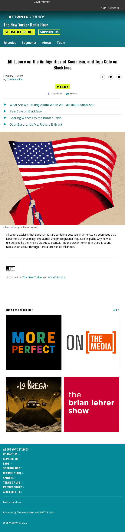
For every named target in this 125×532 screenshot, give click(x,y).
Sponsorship (12, 468)
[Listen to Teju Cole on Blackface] (6, 111)
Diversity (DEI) (13, 473)
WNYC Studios (57, 277)
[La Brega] (34, 405)
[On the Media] (92, 343)
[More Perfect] (34, 343)
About (46, 42)
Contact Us (11, 454)
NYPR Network (111, 8)
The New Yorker (32, 277)
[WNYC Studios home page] (31, 17)
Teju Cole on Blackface (26, 111)
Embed (71, 93)
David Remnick (14, 79)
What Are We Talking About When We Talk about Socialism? (52, 105)
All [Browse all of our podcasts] (116, 310)
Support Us (49, 31)
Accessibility (12, 492)
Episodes (9, 42)
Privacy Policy (13, 487)
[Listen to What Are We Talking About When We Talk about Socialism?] (6, 105)
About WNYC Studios (17, 449)
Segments (29, 42)
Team (61, 42)
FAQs (7, 463)
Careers (9, 477)
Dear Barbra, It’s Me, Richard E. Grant (36, 124)
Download (55, 93)
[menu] (5, 17)
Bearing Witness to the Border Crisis (35, 118)
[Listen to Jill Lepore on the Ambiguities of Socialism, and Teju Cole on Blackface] (62, 86)
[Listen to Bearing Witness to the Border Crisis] (6, 118)
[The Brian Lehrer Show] (92, 405)
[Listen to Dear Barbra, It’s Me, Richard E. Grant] (6, 124)
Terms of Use (12, 482)
